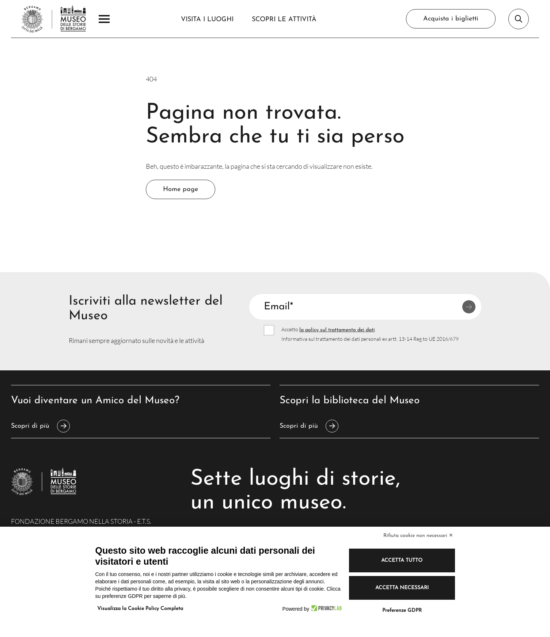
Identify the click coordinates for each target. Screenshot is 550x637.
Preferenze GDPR (402, 610)
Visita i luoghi (207, 19)
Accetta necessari (402, 588)
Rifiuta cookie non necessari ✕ (418, 535)
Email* (278, 306)
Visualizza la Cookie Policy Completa (140, 608)
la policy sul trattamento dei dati (337, 330)
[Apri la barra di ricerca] (518, 19)
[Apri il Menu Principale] (104, 19)
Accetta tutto (401, 560)
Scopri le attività (284, 19)
